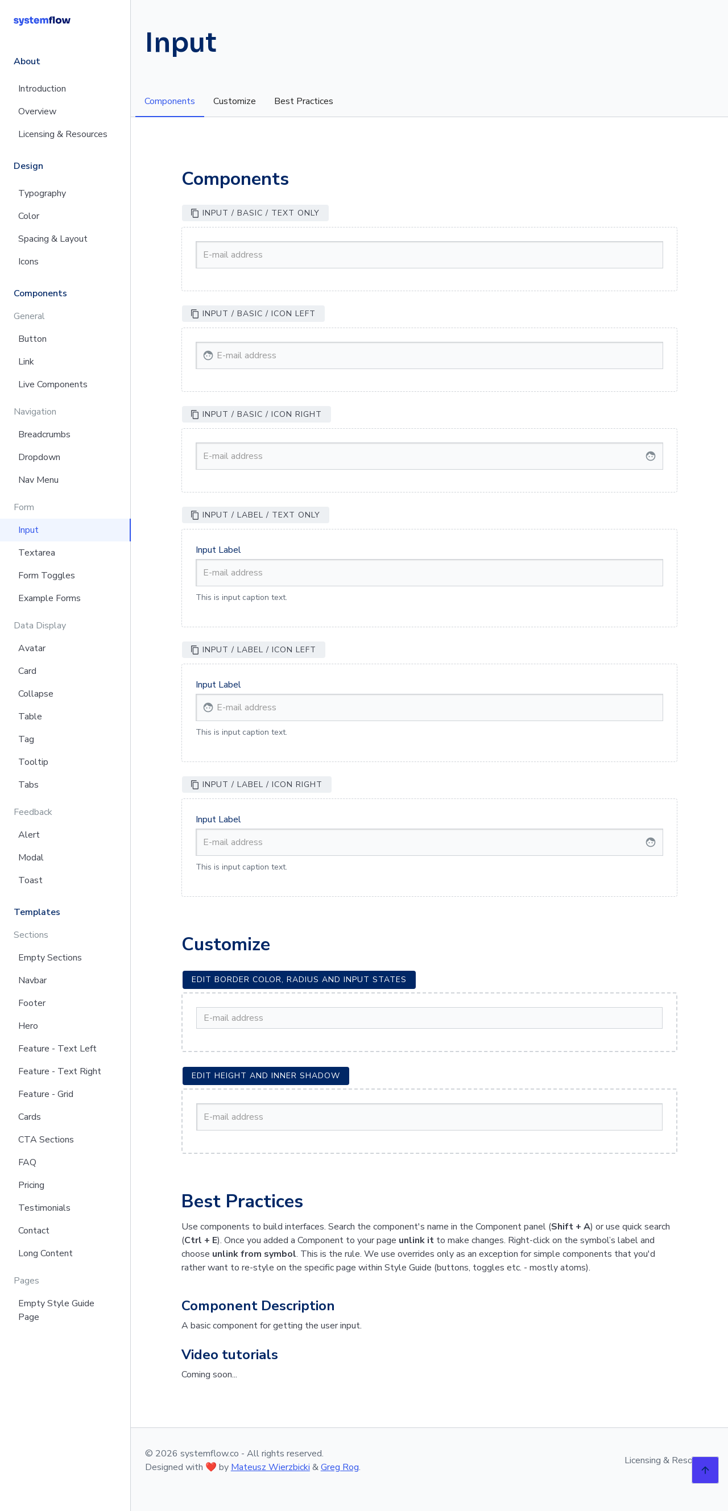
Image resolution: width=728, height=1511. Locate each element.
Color (28, 216)
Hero (28, 1026)
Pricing (31, 1185)
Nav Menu (38, 480)
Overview (37, 111)
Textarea (36, 553)
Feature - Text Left (57, 1048)
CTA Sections (46, 1139)
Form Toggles (46, 575)
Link (26, 361)
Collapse (35, 694)
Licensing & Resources (62, 134)
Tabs (28, 785)
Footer (32, 1003)
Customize (234, 101)
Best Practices (303, 101)
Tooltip (33, 762)
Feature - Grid (45, 1094)
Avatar (32, 648)
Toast (30, 880)
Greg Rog (340, 1467)
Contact (33, 1230)
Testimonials (44, 1208)
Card (27, 671)
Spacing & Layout (53, 239)
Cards (29, 1117)
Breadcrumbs (44, 434)
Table (30, 716)
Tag (26, 739)
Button (32, 339)
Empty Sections (50, 957)
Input (28, 530)
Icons (28, 261)
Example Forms (49, 598)
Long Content (45, 1253)
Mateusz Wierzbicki (270, 1467)
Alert (29, 835)
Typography (42, 193)
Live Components (53, 384)
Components (169, 101)
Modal (31, 857)
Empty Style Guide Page (56, 1310)
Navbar (32, 980)
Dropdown (39, 457)
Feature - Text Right (59, 1071)
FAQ (27, 1162)
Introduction (42, 88)
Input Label (218, 550)
